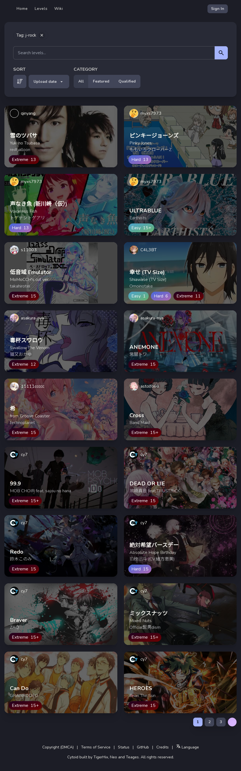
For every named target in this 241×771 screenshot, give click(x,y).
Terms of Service (95, 747)
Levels (41, 8)
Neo (113, 757)
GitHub (143, 747)
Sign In (217, 8)
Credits (162, 747)
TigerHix (100, 757)
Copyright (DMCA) (58, 747)
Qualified (127, 81)
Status (123, 747)
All (81, 81)
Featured (101, 81)
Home (22, 8)
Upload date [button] (49, 81)
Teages (132, 757)
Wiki (58, 8)
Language (187, 747)
